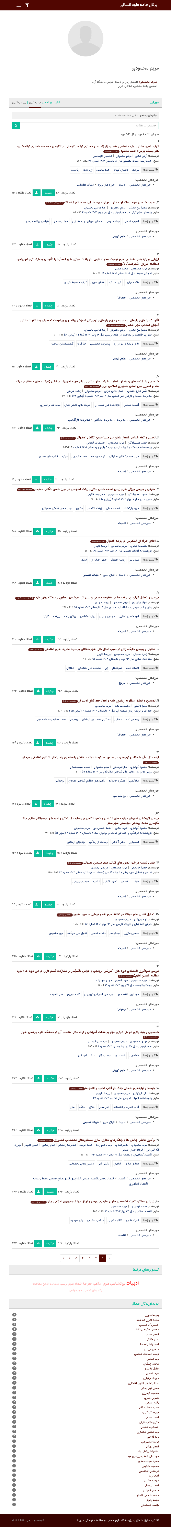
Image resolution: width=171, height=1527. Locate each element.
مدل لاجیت (56, 994)
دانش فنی (104, 1163)
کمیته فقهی (132, 1220)
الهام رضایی (48, 1145)
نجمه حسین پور (102, 828)
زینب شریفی (74, 391)
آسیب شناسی (131, 221)
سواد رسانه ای (60, 221)
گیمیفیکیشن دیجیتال (61, 343)
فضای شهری (97, 282)
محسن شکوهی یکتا (147, 1329)
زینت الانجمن (94, 508)
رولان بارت (70, 616)
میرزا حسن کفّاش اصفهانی (124, 456)
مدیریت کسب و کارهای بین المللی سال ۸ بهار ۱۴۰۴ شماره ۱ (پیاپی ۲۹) (112, 396)
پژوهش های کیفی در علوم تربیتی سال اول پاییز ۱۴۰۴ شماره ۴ (117, 212)
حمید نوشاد (86, 1145)
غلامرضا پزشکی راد (148, 1451)
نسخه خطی (113, 508)
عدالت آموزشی (86, 1055)
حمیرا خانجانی (139, 867)
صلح (73, 1107)
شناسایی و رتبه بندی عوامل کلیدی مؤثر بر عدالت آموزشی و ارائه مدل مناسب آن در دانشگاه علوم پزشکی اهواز (90, 1034)
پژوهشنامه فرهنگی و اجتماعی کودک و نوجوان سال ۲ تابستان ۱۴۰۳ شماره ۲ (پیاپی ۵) (103, 833)
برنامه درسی (113, 221)
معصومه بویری (138, 546)
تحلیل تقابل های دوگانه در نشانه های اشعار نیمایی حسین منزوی (105, 914)
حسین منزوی (131, 933)
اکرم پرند (154, 1475)
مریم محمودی (124, 156)
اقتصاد (122, 1178)
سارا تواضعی (120, 767)
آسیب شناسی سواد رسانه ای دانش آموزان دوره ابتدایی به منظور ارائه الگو (100, 202)
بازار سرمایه (76, 1220)
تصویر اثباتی (110, 881)
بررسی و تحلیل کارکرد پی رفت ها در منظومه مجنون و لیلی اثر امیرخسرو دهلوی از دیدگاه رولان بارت (87, 597)
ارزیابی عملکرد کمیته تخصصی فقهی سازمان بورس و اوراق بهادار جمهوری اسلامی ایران (92, 1201)
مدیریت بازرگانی (103, 420)
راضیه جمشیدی (150, 1505)
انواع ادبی (109, 575)
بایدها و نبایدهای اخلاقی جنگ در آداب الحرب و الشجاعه (112, 1088)
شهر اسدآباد (115, 282)
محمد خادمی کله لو (148, 1495)
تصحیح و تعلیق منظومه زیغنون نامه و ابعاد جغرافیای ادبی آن (109, 700)
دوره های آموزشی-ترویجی (99, 994)
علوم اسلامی (101, 1283)
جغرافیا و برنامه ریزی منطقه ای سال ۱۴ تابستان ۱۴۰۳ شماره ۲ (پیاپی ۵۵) (110, 710)
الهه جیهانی (140, 919)
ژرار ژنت (87, 170)
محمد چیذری (151, 1363)
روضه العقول (118, 559)
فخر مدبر (104, 1107)
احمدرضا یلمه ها (149, 1344)
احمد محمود (103, 170)
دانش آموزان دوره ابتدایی (87, 221)
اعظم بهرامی (152, 1446)
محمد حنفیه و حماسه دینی (51, 719)
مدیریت (121, 420)
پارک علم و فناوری (50, 405)
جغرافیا (87, 1283)
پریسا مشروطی (150, 1441)
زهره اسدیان (140, 654)
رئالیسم (75, 170)
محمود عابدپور (150, 1466)
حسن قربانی (151, 1349)
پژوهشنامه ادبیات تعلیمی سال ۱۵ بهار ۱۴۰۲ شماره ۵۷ (122, 1098)
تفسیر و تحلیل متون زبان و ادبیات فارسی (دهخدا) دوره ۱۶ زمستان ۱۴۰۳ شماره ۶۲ (105, 872)
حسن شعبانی (151, 1490)
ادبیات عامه (132, 668)
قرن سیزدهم (98, 456)
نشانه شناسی (98, 933)
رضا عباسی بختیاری (95, 207)
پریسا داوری (100, 546)
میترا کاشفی (140, 706)
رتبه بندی (120, 1055)
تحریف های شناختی (89, 668)
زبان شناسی (90, 1290)
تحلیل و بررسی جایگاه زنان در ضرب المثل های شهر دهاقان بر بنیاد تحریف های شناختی (91, 649)
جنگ (82, 1107)
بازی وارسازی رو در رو (126, 343)
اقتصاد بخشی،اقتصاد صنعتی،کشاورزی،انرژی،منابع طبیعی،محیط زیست (73, 1178)
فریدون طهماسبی (102, 156)
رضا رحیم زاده (104, 1145)
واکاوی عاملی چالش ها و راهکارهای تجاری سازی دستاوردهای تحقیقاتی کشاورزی (96, 1139)
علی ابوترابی (140, 1093)
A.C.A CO (18, 1520)
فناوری (117, 1163)
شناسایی (134, 1055)
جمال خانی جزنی (114, 391)
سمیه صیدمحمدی (79, 767)
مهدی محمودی (138, 1041)
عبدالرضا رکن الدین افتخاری (143, 1383)
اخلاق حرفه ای (99, 559)
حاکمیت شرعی (95, 1220)
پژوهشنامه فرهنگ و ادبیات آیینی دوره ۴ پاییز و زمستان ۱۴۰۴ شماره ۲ (112, 447)
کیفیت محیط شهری (75, 282)
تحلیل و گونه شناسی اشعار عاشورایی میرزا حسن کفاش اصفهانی (108, 437)
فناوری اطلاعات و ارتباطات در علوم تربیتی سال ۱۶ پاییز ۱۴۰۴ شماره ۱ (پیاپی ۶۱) (108, 334)
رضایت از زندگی (98, 842)
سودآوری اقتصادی (128, 994)
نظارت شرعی (114, 1220)
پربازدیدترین (19, 102)
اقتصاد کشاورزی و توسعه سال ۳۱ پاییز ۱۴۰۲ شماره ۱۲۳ (121, 1154)
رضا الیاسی (153, 1359)
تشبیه (96, 881)
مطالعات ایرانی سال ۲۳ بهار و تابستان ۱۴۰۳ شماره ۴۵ (122, 659)
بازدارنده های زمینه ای (107, 405)
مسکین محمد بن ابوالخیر (96, 719)
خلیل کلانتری (151, 1368)
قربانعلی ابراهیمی (149, 1471)
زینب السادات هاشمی (146, 1354)
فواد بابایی (121, 828)
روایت (135, 170)
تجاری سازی (132, 1163)
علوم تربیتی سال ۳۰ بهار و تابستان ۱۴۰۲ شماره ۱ (125, 1046)
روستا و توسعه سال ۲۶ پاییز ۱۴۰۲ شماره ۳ (128, 985)
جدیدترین (35, 102)
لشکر (84, 559)
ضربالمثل (117, 668)
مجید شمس (121, 268)
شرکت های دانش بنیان (77, 405)
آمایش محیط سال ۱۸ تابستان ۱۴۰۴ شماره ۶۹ (126, 273)
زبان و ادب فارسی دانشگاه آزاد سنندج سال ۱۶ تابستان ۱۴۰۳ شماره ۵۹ (113, 607)
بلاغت (135, 881)
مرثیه (65, 456)
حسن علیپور (31, 1145)
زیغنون (74, 719)
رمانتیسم (115, 933)
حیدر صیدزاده (104, 980)
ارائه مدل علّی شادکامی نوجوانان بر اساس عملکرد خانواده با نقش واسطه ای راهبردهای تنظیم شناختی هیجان (90, 759)
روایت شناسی (87, 616)
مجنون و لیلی (107, 616)
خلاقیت (81, 343)
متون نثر (134, 559)
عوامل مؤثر (105, 1055)
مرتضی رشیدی (99, 867)
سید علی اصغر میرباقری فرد (143, 1456)
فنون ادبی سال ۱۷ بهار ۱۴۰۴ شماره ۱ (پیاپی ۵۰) (125, 499)
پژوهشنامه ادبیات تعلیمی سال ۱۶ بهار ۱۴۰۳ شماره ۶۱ (122, 550)
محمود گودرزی (138, 767)
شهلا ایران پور (139, 602)
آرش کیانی (141, 156)
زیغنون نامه (132, 719)
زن (106, 668)
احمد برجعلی (151, 1485)
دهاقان (70, 668)
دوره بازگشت (131, 508)
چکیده (48, 193)
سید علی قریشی (97, 1041)
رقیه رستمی (152, 1402)
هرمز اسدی (121, 980)
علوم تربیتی (67, 1284)
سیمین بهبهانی (80, 881)
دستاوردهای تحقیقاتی (81, 1163)
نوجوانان (60, 780)
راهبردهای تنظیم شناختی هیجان (86, 780)
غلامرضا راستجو (67, 1145)
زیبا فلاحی (153, 1437)
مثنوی (79, 508)
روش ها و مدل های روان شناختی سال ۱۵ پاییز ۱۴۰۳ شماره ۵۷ (117, 771)
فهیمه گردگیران (150, 1412)
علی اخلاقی (152, 1339)
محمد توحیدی (139, 1206)
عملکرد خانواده (117, 780)
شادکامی (134, 780)
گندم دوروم (73, 994)
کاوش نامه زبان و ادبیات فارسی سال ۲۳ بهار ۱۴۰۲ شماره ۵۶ (118, 924)
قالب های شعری (48, 456)
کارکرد (46, 616)
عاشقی (118, 719)
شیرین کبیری (151, 1398)
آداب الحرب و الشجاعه (126, 1107)
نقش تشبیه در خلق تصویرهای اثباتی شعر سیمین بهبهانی (111, 862)
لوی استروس (56, 933)
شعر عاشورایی (79, 456)
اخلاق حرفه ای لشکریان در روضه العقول (123, 540)
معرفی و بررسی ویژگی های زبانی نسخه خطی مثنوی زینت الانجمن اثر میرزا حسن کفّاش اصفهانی (86, 489)
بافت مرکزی (132, 282)
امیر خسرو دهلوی (129, 616)
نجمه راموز (153, 1500)
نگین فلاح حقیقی (137, 391)
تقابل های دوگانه (77, 933)
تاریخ (46, 1284)
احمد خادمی (152, 1417)
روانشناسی (117, 1283)
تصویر (124, 881)
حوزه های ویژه (106, 184)
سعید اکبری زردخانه (147, 1320)
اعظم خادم (153, 1334)
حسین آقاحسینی (149, 1325)
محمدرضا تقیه (122, 706)
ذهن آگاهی (118, 842)
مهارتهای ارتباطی (76, 842)
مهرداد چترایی (151, 1378)
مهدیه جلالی (151, 1480)
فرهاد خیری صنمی (132, 1150)
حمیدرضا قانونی (96, 442)
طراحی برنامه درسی (37, 221)
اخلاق (92, 1107)
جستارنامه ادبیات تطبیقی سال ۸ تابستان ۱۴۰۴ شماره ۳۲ (120, 161)
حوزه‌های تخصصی (140, 184)
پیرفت (56, 616)
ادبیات (122, 184)
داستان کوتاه (121, 170)
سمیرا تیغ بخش (138, 207)
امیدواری (134, 842)
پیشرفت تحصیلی (100, 343)
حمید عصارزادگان (137, 442)
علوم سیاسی (76, 1290)
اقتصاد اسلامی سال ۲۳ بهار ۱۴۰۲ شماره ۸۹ (128, 1211)
